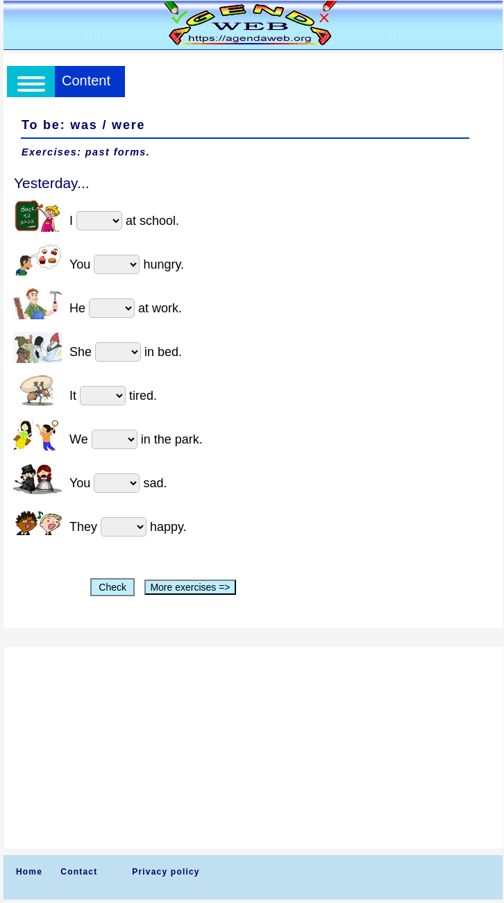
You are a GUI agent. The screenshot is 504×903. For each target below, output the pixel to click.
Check (112, 587)
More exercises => (190, 587)
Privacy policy (166, 872)
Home (29, 872)
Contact (78, 872)
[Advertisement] (253, 747)
